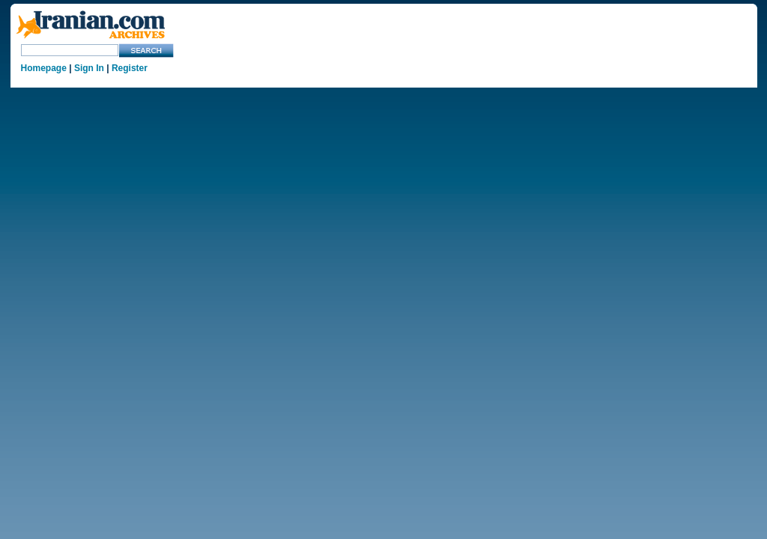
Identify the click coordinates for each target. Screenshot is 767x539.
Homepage (44, 68)
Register (130, 68)
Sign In (89, 68)
